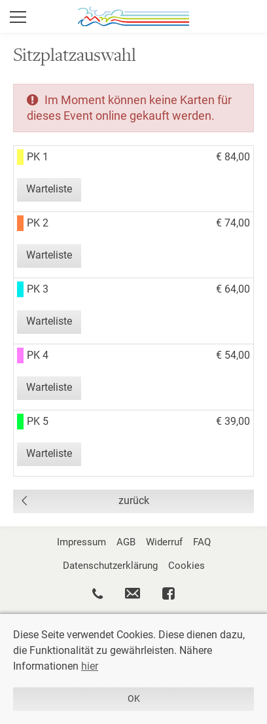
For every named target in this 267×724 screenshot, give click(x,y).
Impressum (81, 542)
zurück (133, 500)
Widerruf (164, 542)
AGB (125, 542)
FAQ (202, 542)
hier (89, 666)
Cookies (186, 565)
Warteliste (49, 189)
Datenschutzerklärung (110, 565)
